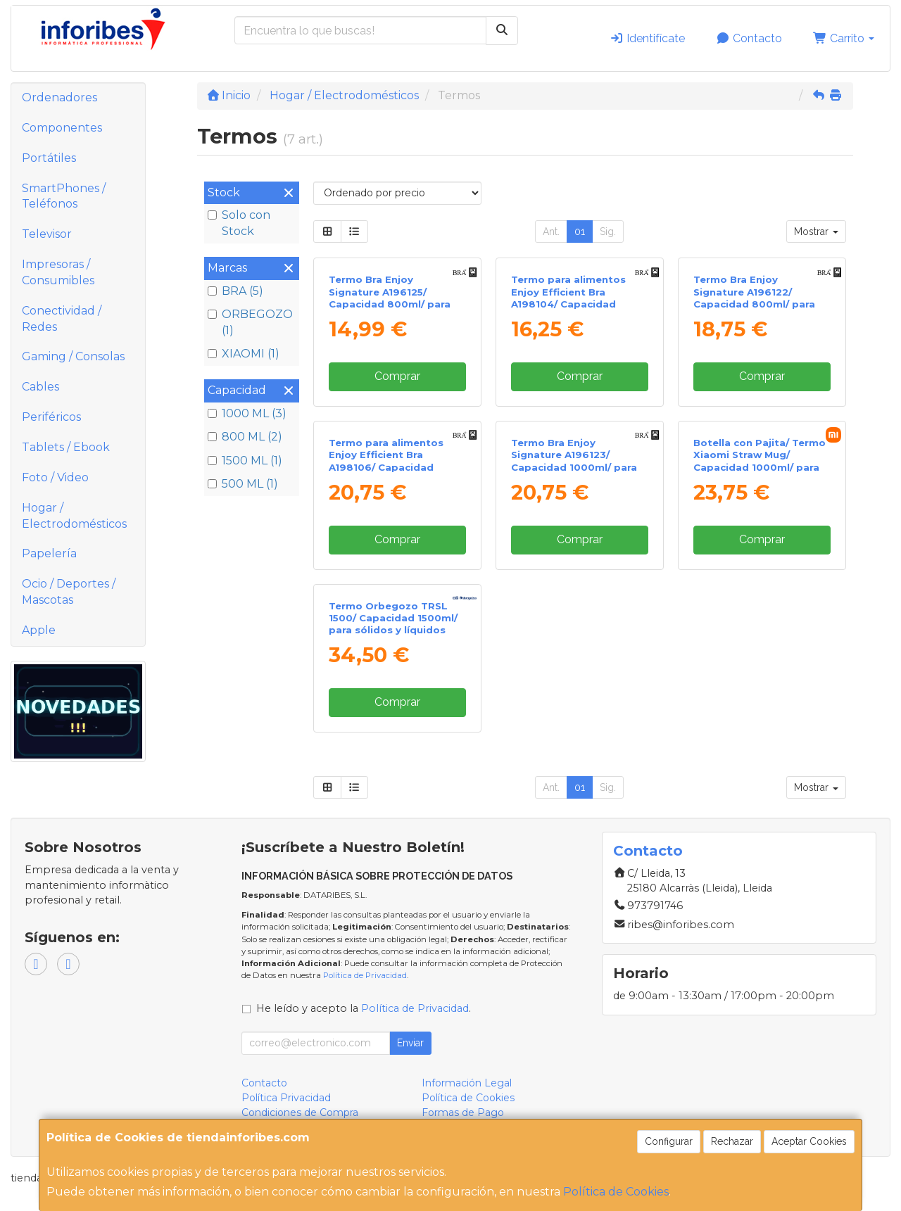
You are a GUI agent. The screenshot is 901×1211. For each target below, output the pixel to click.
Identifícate (647, 38)
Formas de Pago (463, 1112)
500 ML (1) (243, 483)
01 (579, 231)
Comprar (397, 376)
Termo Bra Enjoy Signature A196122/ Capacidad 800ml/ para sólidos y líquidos (754, 298)
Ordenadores (59, 97)
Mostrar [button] (816, 231)
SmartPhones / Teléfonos (64, 196)
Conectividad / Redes (61, 319)
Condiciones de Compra (299, 1112)
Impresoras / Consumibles (58, 272)
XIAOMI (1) (243, 353)
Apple (39, 630)
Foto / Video (55, 477)
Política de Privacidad (365, 975)
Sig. (608, 231)
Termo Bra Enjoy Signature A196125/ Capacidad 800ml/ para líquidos (389, 298)
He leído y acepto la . (363, 1008)
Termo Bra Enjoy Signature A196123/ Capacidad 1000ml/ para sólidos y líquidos (574, 461)
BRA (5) (235, 291)
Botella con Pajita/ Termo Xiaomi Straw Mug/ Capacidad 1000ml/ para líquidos (759, 461)
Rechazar (732, 1141)
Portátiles (49, 158)
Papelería (49, 553)
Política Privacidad (286, 1097)
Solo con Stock (239, 223)
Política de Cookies (616, 1191)
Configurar (669, 1141)
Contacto (749, 38)
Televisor (47, 234)
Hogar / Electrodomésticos (74, 516)
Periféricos (51, 417)
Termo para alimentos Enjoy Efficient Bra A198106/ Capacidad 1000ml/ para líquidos (386, 461)
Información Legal (467, 1083)
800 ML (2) (245, 436)
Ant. (551, 231)
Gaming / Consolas (73, 356)
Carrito (843, 38)
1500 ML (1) (245, 460)
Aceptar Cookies (809, 1141)
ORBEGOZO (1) (250, 322)
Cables (40, 386)
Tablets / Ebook (66, 447)
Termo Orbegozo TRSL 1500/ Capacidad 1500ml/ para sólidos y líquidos (393, 618)
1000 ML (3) (247, 413)
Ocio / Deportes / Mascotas (68, 592)
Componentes (62, 127)
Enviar (410, 1042)
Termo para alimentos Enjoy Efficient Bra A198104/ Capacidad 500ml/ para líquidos (568, 298)
